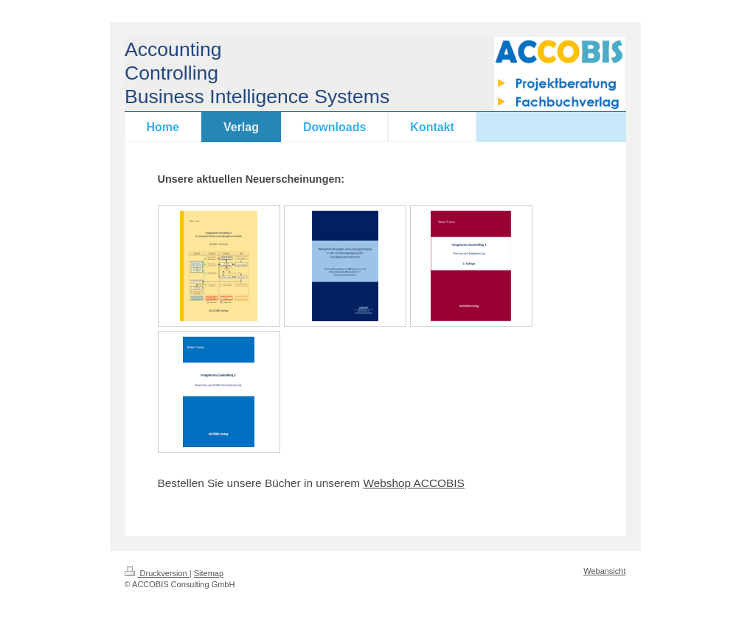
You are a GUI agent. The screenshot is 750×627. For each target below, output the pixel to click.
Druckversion (157, 573)
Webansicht (604, 571)
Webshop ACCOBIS (413, 483)
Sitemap (208, 573)
